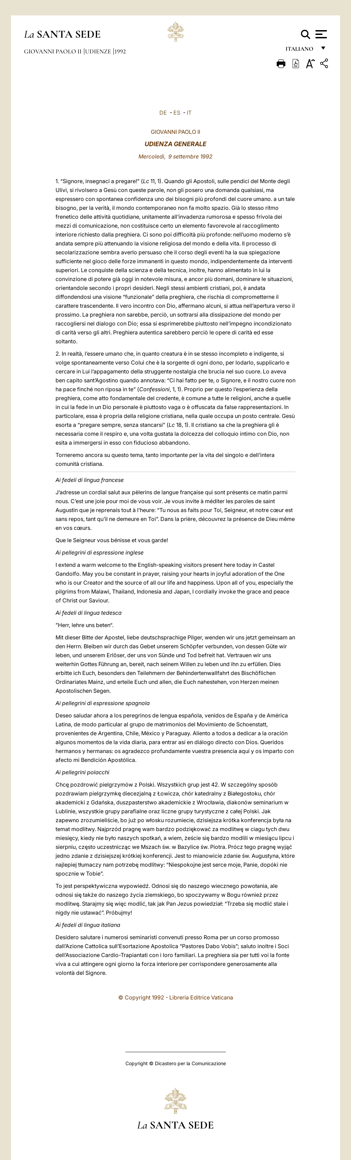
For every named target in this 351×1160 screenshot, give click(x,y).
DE (163, 112)
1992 (120, 51)
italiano (301, 50)
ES (176, 112)
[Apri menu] (320, 34)
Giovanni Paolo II (53, 51)
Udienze (98, 51)
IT (189, 112)
